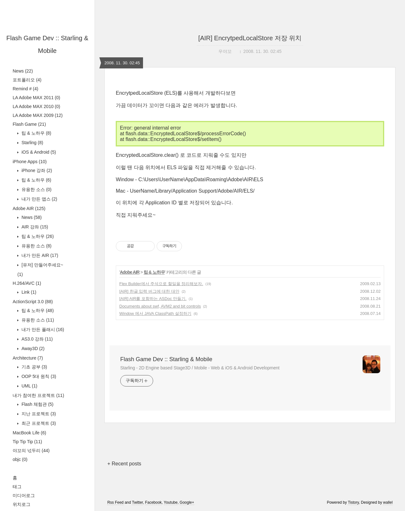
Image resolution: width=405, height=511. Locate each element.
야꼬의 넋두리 (31, 450)
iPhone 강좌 (36, 170)
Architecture (28, 358)
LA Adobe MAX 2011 (36, 97)
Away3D (32, 348)
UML (28, 385)
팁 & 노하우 (35, 133)
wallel (388, 502)
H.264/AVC (27, 283)
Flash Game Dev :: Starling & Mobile (166, 359)
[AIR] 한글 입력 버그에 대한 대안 (149, 291)
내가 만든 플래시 (42, 329)
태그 (17, 486)
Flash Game (29, 124)
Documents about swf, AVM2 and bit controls (160, 306)
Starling (31, 142)
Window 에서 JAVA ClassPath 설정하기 (155, 313)
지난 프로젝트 (38, 413)
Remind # (25, 88)
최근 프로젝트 (38, 423)
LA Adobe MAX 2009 (38, 115)
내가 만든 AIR (39, 255)
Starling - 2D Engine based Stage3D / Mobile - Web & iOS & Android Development (199, 367)
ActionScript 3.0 (33, 301)
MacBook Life (29, 432)
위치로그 (21, 504)
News (23, 70)
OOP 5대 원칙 (38, 376)
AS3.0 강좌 (36, 339)
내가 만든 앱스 (38, 198)
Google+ (187, 502)
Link (28, 292)
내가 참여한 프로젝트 (38, 395)
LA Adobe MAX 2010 (36, 106)
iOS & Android (38, 152)
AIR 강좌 (34, 226)
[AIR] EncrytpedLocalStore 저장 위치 (250, 38)
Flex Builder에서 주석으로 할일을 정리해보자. (161, 283)
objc (20, 459)
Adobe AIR (29, 208)
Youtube (171, 502)
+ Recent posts (124, 463)
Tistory (353, 502)
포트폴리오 (27, 79)
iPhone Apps (30, 161)
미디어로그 (24, 495)
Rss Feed (115, 502)
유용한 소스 (36, 189)
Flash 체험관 (36, 404)
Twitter (137, 502)
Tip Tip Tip (27, 441)
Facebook (153, 502)
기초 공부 (33, 366)
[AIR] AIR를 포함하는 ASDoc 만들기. (152, 298)
